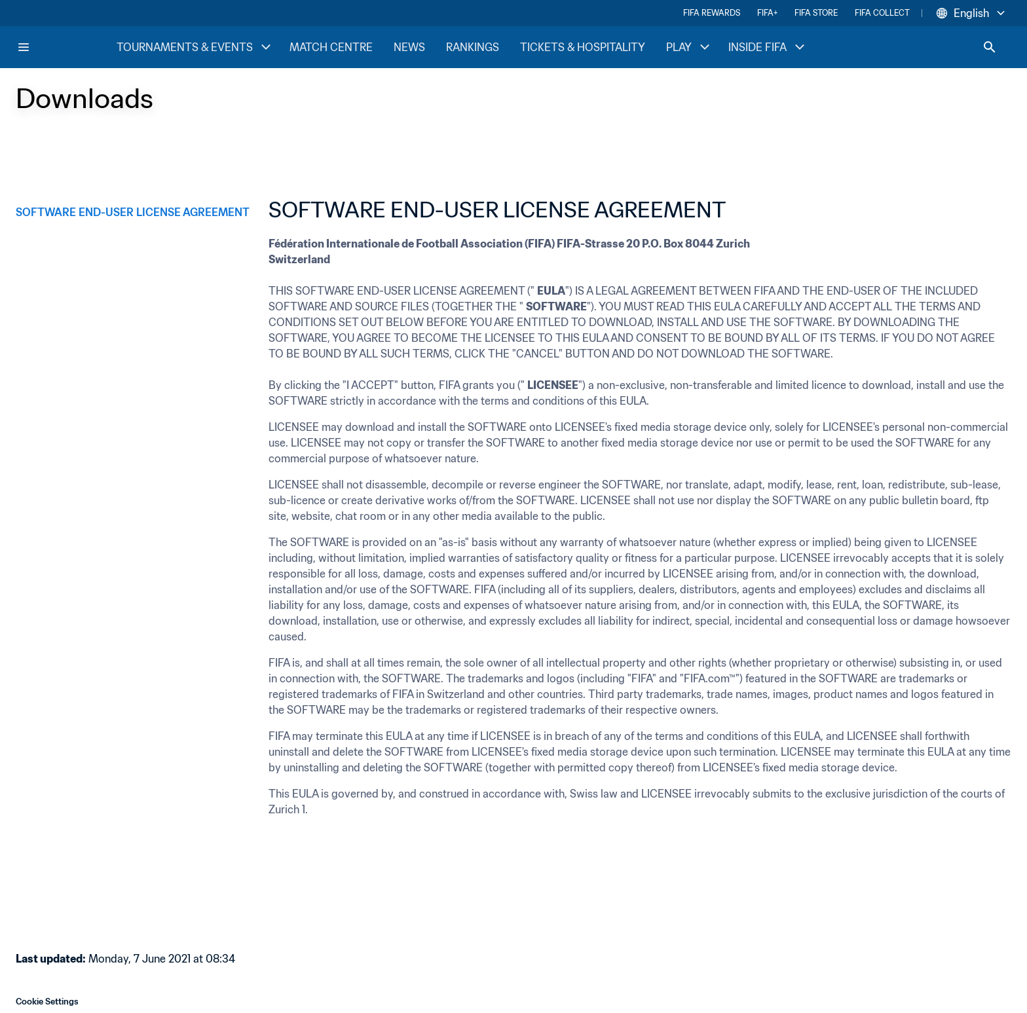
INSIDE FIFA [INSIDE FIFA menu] (768, 47)
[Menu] (23, 47)
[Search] (989, 47)
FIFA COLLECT (882, 13)
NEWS (409, 47)
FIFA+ (767, 13)
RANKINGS (472, 47)
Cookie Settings (47, 1001)
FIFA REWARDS (711, 13)
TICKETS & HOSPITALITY (582, 47)
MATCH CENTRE (331, 47)
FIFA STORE (816, 13)
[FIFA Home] (66, 47)
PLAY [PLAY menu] (689, 47)
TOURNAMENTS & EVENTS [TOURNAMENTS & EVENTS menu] (195, 47)
